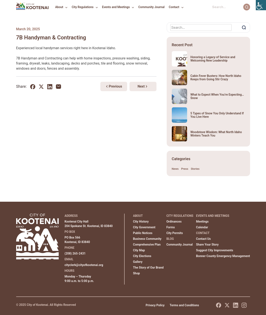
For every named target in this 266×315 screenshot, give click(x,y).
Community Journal (151, 7)
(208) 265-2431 (75, 253)
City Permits (174, 233)
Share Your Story (207, 244)
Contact (174, 7)
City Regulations (83, 7)
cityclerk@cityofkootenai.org (84, 265)
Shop (136, 273)
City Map (139, 250)
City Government (144, 227)
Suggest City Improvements (214, 250)
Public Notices (142, 233)
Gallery (137, 261)
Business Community (147, 238)
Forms (170, 227)
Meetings (202, 221)
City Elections (142, 256)
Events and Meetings (116, 7)
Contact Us (203, 238)
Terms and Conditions (184, 305)
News (175, 168)
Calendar (202, 227)
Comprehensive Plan (147, 244)
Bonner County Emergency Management (223, 256)
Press (184, 168)
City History (141, 221)
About (59, 7)
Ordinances (173, 221)
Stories (195, 168)
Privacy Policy (155, 305)
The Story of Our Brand (148, 267)
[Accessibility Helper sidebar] (261, 5)
